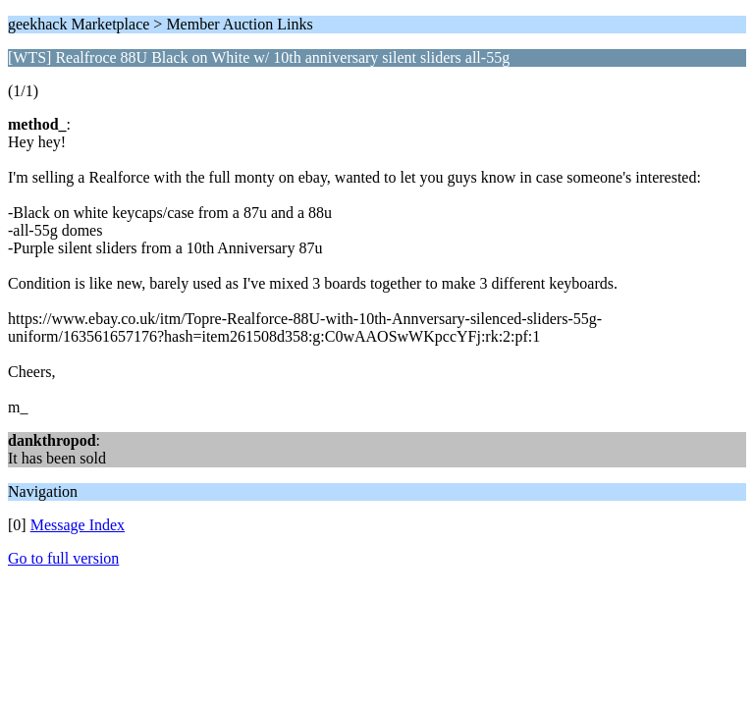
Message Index (77, 525)
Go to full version (63, 558)
